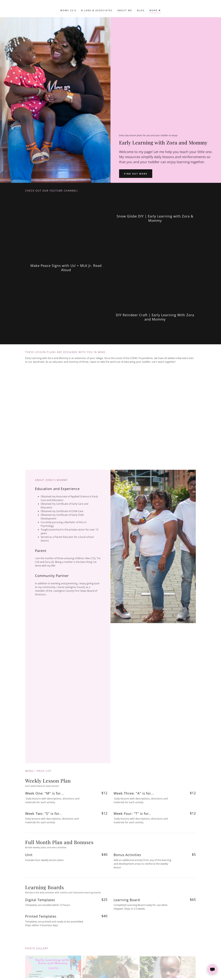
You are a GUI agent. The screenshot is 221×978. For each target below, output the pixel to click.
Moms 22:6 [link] (68, 10)
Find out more (135, 173)
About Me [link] (124, 10)
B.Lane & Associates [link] (97, 10)
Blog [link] (141, 10)
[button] (155, 11)
